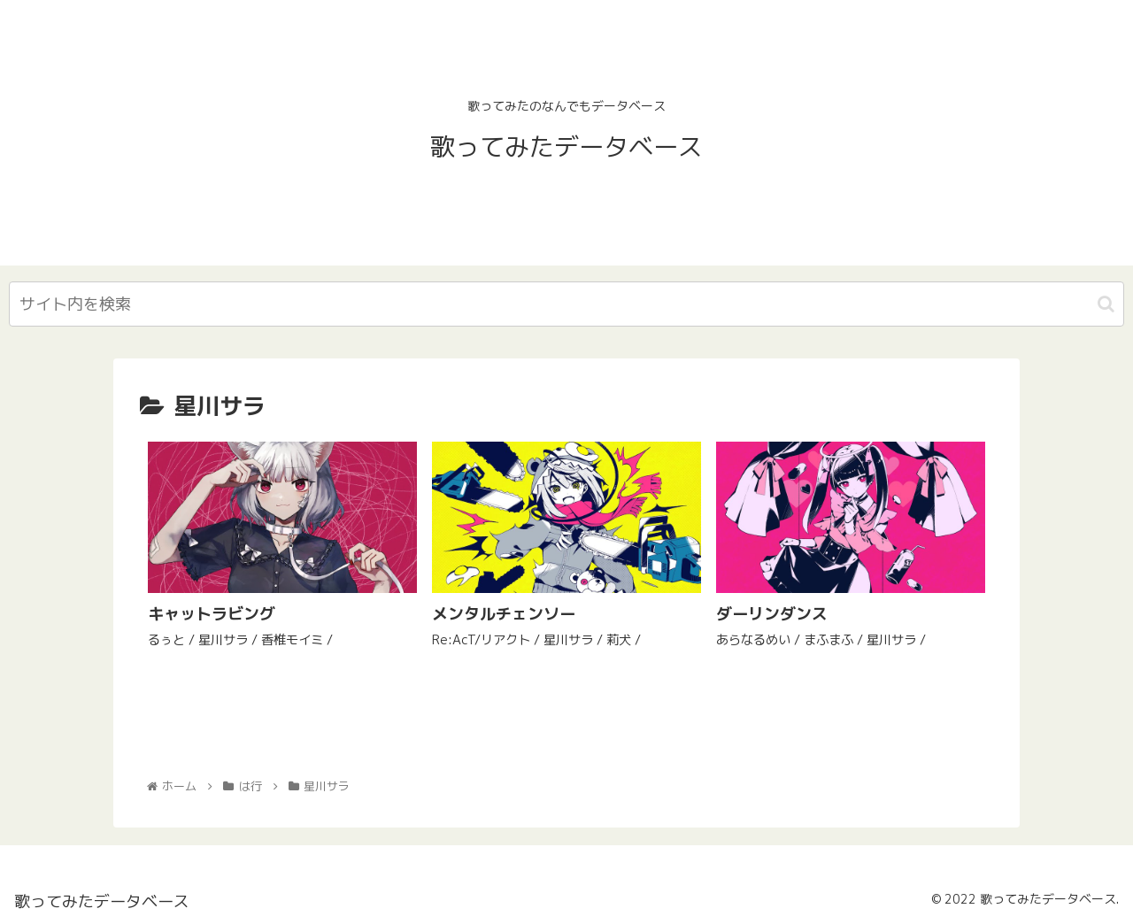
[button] (1106, 304)
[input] (566, 304)
